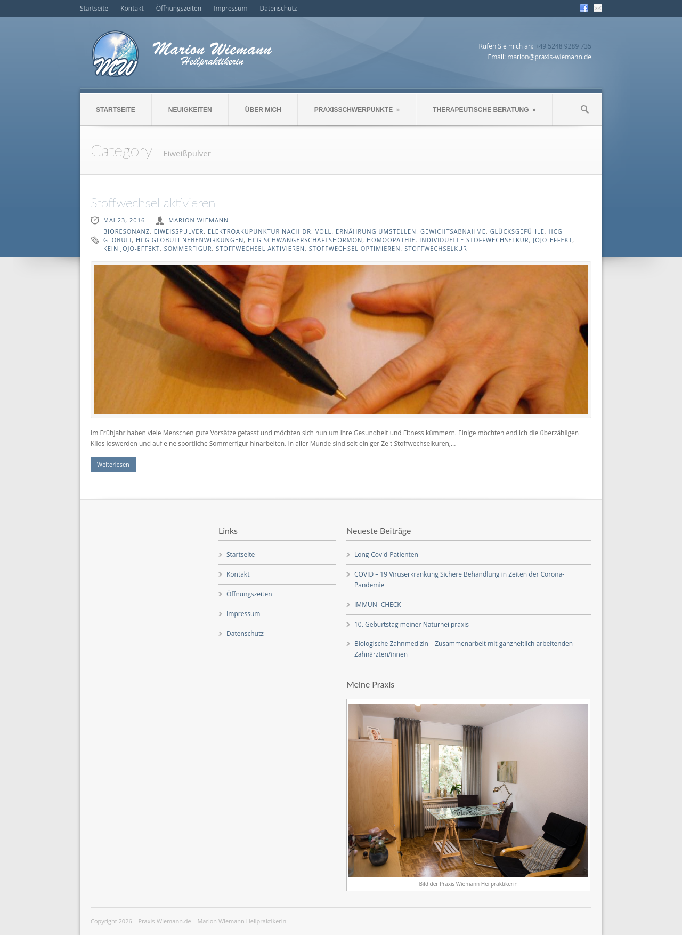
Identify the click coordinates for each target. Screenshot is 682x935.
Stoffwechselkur (435, 248)
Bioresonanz (126, 231)
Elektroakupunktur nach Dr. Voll (269, 231)
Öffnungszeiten (179, 8)
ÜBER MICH (263, 110)
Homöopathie (391, 240)
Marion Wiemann (198, 220)
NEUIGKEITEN (190, 110)
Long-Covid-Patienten (386, 554)
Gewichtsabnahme (453, 231)
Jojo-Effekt (552, 240)
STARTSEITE (115, 110)
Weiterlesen (113, 464)
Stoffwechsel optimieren (355, 248)
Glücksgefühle (517, 231)
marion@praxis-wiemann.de (549, 56)
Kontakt (131, 8)
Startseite (94, 8)
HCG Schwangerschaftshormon (305, 240)
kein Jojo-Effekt (131, 248)
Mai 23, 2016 (124, 220)
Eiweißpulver (179, 231)
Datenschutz (278, 8)
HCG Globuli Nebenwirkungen (189, 240)
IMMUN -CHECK (377, 604)
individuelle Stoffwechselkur (474, 240)
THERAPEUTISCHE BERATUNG (484, 110)
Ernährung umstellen (376, 231)
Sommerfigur (188, 248)
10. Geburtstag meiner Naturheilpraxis (411, 624)
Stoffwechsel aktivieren (153, 202)
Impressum (230, 8)
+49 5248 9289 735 (563, 46)
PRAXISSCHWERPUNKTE (357, 110)
